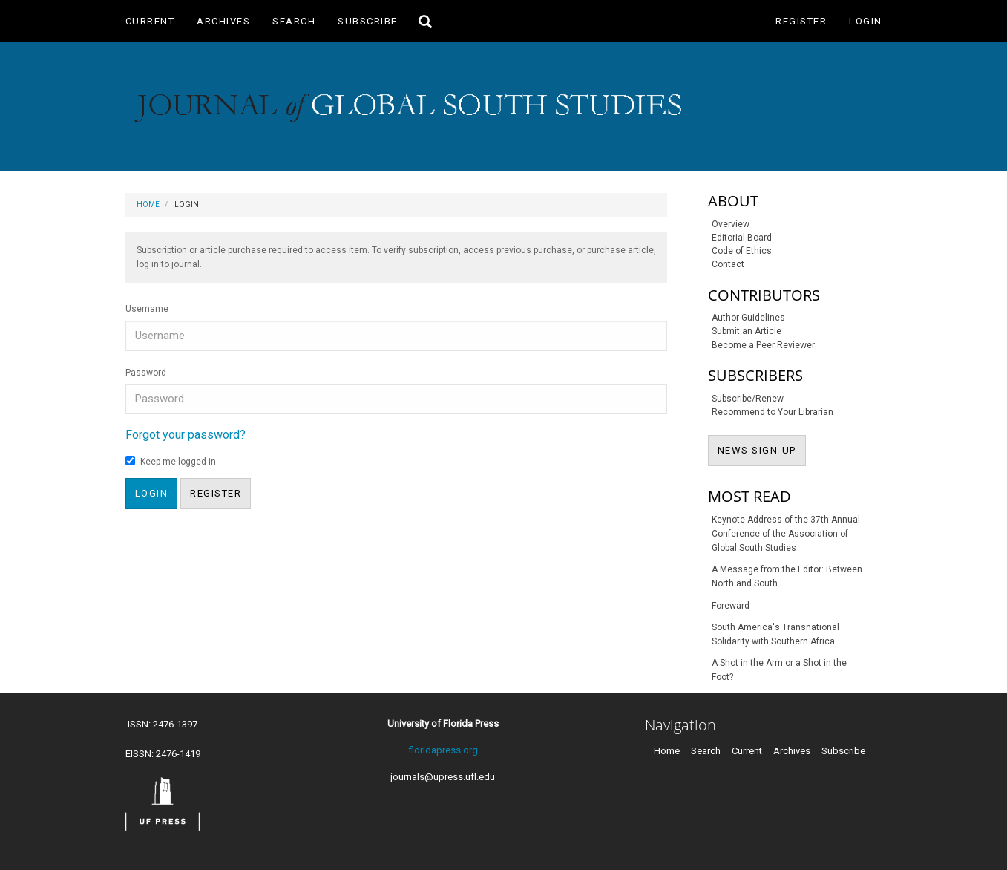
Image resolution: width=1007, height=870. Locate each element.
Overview (730, 224)
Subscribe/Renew (748, 398)
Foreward (730, 606)
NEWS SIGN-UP (762, 449)
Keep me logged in (170, 461)
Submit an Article (746, 331)
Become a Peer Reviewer (763, 345)
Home (148, 204)
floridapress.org (443, 750)
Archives (223, 21)
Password (145, 372)
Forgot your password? (185, 435)
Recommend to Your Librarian (772, 412)
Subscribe (368, 21)
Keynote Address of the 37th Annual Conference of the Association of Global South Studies (786, 533)
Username (146, 309)
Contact (728, 264)
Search (293, 21)
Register (801, 21)
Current (150, 21)
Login (865, 21)
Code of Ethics (742, 251)
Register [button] (215, 493)
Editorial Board (742, 237)
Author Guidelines (748, 318)
